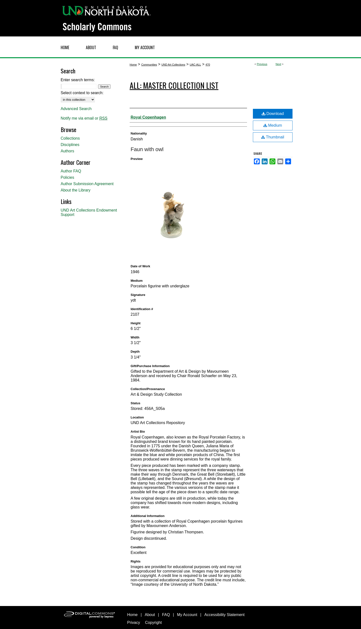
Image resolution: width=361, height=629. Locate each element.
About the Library (75, 190)
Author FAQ (71, 171)
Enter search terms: (78, 80)
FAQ (166, 615)
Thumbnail (272, 137)
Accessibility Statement (224, 615)
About (150, 615)
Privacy (133, 622)
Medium (272, 125)
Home (133, 64)
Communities (149, 64)
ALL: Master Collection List (174, 85)
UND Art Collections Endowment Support (89, 212)
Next (278, 64)
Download (273, 114)
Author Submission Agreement (87, 184)
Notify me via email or (84, 118)
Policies (67, 177)
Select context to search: (82, 93)
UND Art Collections (173, 64)
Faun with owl (147, 149)
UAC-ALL (195, 64)
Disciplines (70, 145)
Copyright (153, 622)
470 (207, 64)
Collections (70, 138)
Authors (67, 151)
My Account (187, 615)
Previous (262, 64)
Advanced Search (76, 109)
